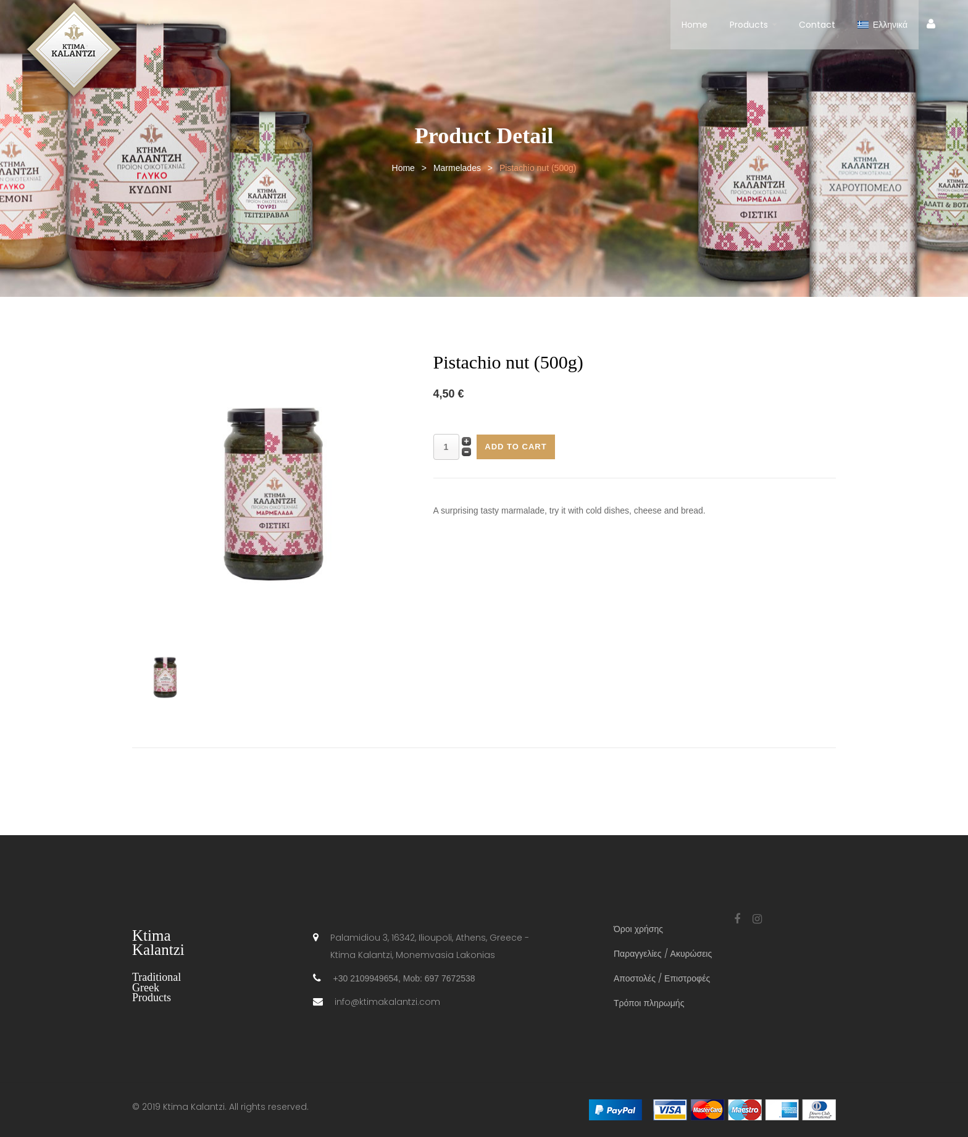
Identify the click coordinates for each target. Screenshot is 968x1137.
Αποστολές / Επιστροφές (662, 978)
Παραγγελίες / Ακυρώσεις (663, 954)
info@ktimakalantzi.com (387, 1002)
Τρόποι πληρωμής (649, 1003)
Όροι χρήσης (638, 929)
